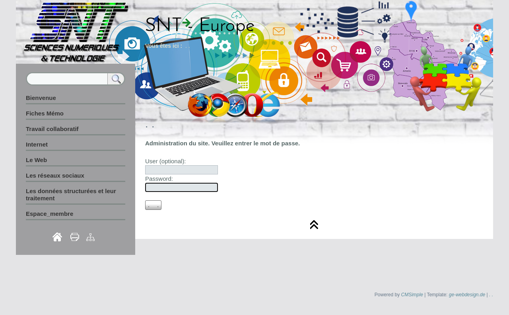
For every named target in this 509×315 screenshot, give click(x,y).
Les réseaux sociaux (55, 175)
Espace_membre (49, 213)
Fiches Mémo (45, 113)
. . (491, 294)
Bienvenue (41, 97)
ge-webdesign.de (467, 294)
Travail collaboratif (52, 128)
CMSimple (412, 294)
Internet (37, 144)
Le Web (36, 160)
